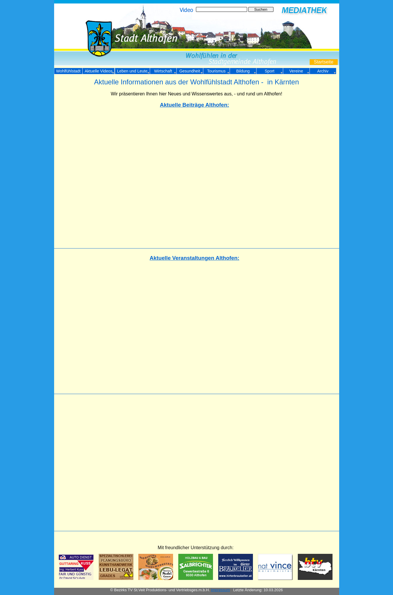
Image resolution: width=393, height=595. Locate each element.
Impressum (220, 590)
